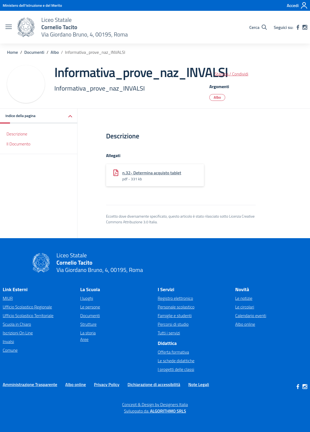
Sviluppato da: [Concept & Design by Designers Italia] (155, 411)
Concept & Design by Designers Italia (155, 404)
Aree (84, 339)
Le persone (90, 307)
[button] (39, 116)
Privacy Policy (106, 384)
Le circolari (244, 307)
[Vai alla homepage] (26, 27)
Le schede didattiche (176, 360)
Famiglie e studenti (175, 315)
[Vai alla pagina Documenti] (34, 52)
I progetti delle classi (176, 369)
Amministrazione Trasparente (30, 384)
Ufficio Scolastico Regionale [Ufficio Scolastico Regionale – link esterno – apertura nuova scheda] (27, 307)
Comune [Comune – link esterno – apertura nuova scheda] (10, 350)
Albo (217, 97)
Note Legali (198, 384)
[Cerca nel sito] (258, 27)
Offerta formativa (173, 352)
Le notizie (243, 298)
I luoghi (86, 298)
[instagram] (304, 27)
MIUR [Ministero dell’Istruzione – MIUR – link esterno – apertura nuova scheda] (8, 298)
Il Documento (18, 144)
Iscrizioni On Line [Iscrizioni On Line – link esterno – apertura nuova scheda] (18, 333)
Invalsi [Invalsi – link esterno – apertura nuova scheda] (8, 341)
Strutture (88, 324)
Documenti (90, 315)
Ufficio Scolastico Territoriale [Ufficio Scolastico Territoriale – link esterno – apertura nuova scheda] (28, 315)
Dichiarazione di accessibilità (153, 384)
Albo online (245, 324)
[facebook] (297, 27)
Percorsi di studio (173, 324)
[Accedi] (297, 5)
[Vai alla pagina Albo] (54, 52)
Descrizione (16, 134)
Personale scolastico (176, 307)
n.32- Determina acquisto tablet (151, 173)
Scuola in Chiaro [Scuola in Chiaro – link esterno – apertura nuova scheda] (17, 324)
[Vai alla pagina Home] (12, 52)
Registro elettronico (175, 298)
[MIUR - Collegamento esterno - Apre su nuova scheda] (32, 5)
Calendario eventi (250, 315)
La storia (88, 333)
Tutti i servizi (169, 333)
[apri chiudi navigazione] (8, 27)
